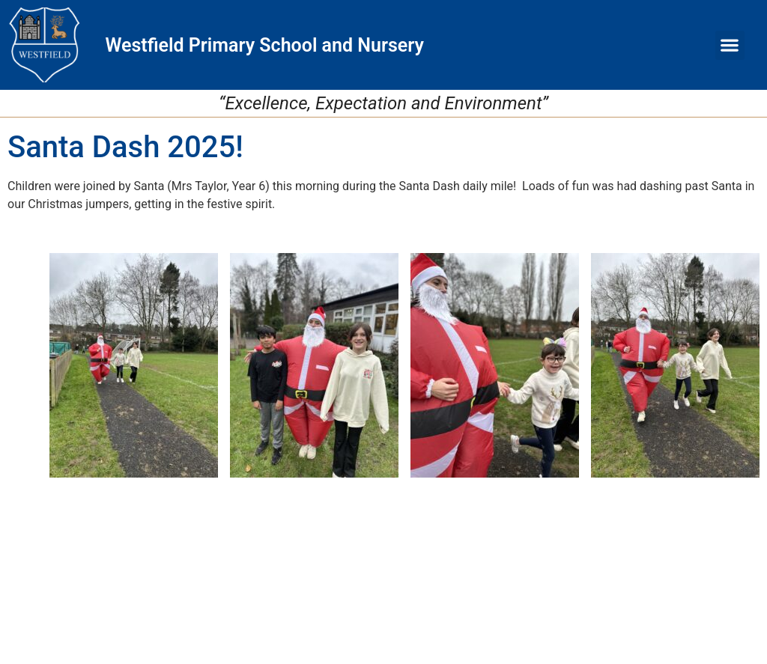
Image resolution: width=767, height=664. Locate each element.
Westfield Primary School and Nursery (264, 45)
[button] (730, 45)
